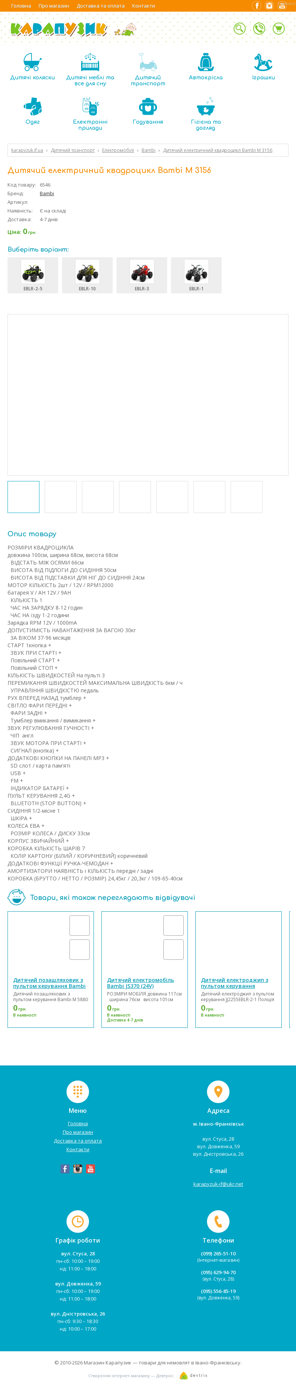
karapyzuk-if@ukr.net (218, 1184)
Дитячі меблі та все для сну (90, 69)
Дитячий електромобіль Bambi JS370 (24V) (140, 982)
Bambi (47, 193)
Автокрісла (206, 66)
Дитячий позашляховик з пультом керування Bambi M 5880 (49, 985)
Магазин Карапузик (107, 1362)
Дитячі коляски (32, 66)
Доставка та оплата (101, 5)
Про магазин (54, 5)
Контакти (143, 5)
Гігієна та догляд (206, 114)
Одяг (33, 111)
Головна (21, 5)
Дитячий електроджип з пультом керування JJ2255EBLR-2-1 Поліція (234, 985)
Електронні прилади (90, 114)
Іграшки (263, 66)
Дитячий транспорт (148, 69)
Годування (148, 111)
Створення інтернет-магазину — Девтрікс (131, 1375)
